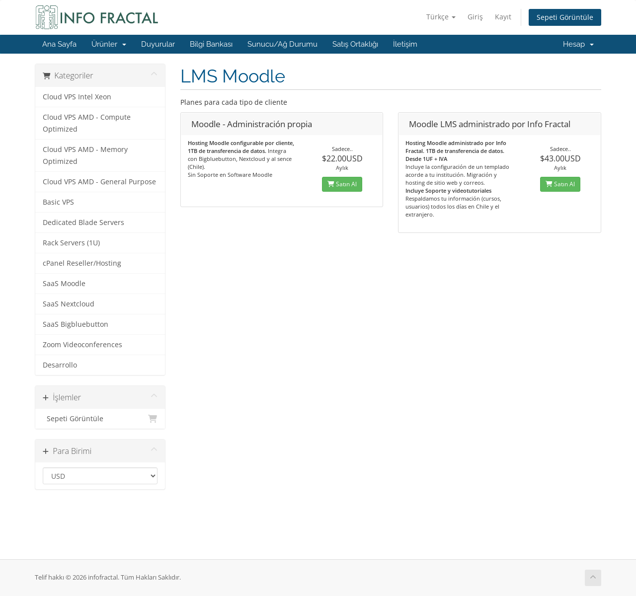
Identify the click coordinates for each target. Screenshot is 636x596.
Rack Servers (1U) (71, 242)
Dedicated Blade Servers (83, 222)
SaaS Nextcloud (68, 303)
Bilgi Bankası (211, 44)
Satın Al (342, 184)
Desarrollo (60, 365)
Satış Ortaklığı (355, 44)
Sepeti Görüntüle (565, 17)
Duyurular (158, 44)
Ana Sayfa (59, 44)
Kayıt (503, 16)
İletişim (405, 44)
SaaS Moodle (64, 283)
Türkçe (441, 16)
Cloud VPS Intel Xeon (77, 96)
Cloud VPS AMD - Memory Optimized (85, 155)
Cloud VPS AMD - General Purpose (99, 181)
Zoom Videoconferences (82, 344)
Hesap (578, 44)
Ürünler (108, 44)
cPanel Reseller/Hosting (82, 263)
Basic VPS (58, 202)
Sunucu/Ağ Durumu (282, 44)
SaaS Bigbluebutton (75, 324)
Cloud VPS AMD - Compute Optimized (87, 123)
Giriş (475, 16)
